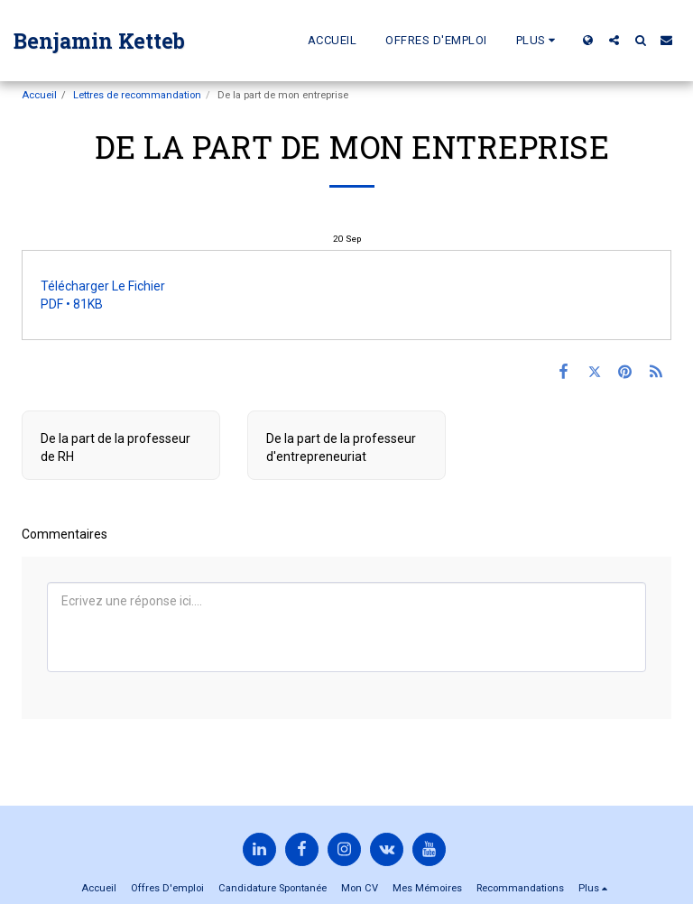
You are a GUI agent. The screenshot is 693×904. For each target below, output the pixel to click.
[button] (614, 40)
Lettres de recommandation (137, 95)
